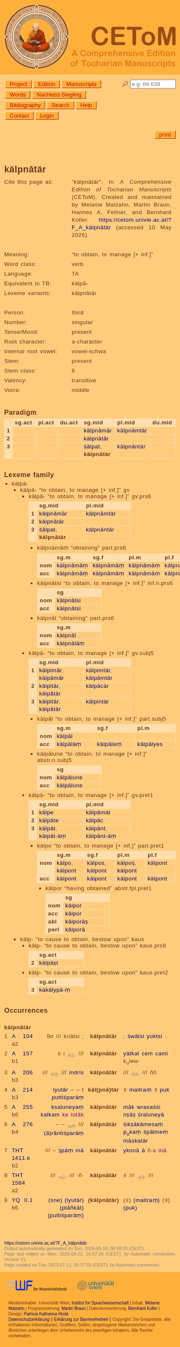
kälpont (66, 870)
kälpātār (50, 693)
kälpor (73, 905)
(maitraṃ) (147, 1200)
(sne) (55, 1200)
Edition (46, 84)
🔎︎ (125, 84)
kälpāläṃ (69, 744)
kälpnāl (66, 635)
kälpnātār (96, 438)
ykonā (131, 1150)
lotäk (77, 1114)
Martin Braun (74, 1308)
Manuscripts (81, 84)
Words (18, 94)
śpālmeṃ (155, 1132)
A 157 (22, 1053)
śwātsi (135, 1036)
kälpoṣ (125, 863)
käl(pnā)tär (103, 1090)
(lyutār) (73, 1200)
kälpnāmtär (132, 430)
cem (147, 1053)
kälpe (46, 812)
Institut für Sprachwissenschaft (100, 1303)
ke (65, 1114)
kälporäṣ (76, 921)
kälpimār (50, 670)
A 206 (22, 1072)
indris (76, 1072)
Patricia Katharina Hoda (46, 1314)
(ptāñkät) (72, 1208)
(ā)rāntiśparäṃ (64, 1133)
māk (128, 1107)
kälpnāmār (98, 430)
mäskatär (135, 1141)
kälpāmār (51, 678)
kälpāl (65, 736)
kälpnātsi (69, 600)
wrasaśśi (149, 1107)
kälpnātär (103, 1036)
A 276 (22, 1124)
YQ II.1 (22, 1200)
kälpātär (50, 709)
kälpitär (49, 701)
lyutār (60, 1090)
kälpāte (49, 820)
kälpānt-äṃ (101, 836)
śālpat (92, 446)
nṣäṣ (129, 1114)
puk (164, 1090)
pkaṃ (132, 1132)
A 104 (22, 1036)
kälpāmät (98, 812)
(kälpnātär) (103, 1200)
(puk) (130, 1208)
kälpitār (49, 686)
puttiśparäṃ (68, 1097)
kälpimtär (98, 670)
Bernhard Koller (142, 1308)
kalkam (49, 1114)
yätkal (131, 1053)
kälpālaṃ (109, 744)
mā (79, 1150)
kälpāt (47, 828)
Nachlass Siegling (59, 94)
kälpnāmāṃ (72, 565)
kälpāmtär (99, 678)
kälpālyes (150, 744)
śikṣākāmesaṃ (143, 1124)
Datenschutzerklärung (28, 1319)
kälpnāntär (131, 446)
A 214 (22, 1090)
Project (18, 84)
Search (60, 105)
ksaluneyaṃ (67, 1107)
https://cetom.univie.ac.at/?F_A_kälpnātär (45, 1242)
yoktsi (154, 1036)
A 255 (22, 1107)
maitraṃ (140, 1090)
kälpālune (70, 777)
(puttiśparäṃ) (66, 1215)
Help (86, 105)
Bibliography (25, 105)
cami (161, 1053)
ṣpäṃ (66, 1150)
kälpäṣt (48, 963)
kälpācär (97, 686)
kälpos (96, 863)
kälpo (64, 863)
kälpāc (95, 820)
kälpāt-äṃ (52, 836)
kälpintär (97, 701)
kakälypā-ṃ (54, 990)
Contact (19, 116)
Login (47, 116)
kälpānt (95, 828)
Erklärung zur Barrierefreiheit (81, 1319)
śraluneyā (151, 1114)
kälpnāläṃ (71, 643)
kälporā (75, 929)
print (165, 134)
